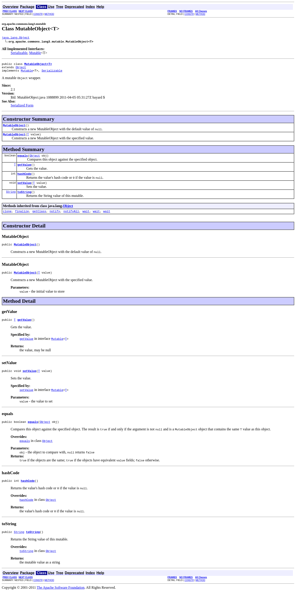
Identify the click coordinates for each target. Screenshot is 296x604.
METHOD (49, 14)
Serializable (19, 53)
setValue (24, 189)
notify (55, 219)
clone (7, 219)
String (11, 199)
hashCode (24, 180)
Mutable (35, 53)
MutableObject (14, 128)
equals (23, 160)
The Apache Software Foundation (61, 600)
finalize (22, 219)
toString (24, 199)
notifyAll (71, 219)
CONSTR (38, 14)
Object (21, 69)
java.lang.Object (15, 38)
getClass (39, 219)
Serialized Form (22, 108)
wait (85, 219)
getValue (24, 170)
